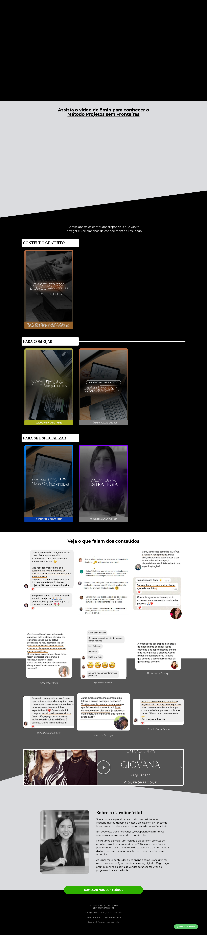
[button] (48, 325)
